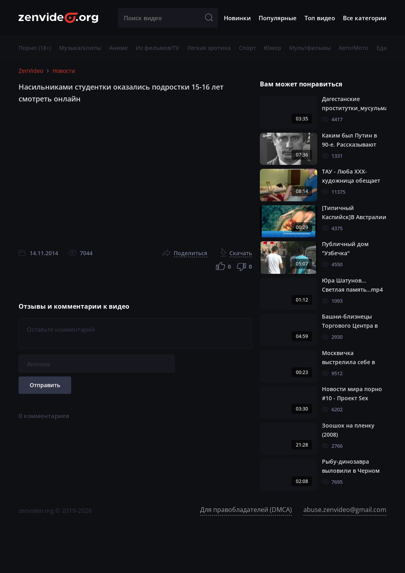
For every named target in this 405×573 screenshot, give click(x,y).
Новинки (237, 18)
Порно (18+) (35, 48)
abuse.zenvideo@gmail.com (344, 509)
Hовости (64, 70)
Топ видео (320, 18)
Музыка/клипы (80, 48)
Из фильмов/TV (157, 48)
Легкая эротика (209, 48)
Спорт (247, 48)
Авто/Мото (354, 48)
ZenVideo (31, 70)
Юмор (272, 48)
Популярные (278, 18)
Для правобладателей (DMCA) (246, 509)
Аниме (118, 48)
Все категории (364, 18)
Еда (381, 48)
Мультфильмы (310, 48)
